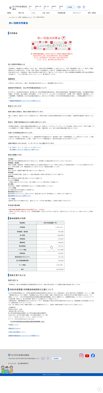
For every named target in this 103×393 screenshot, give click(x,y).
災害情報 (75, 3)
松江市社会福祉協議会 (18, 4)
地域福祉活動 (61, 8)
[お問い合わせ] (85, 3)
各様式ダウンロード (14, 340)
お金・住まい (46, 8)
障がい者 (21, 8)
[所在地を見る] (89, 3)
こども (33, 8)
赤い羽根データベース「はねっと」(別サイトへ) (24, 156)
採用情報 (67, 3)
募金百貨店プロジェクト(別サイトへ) (19, 203)
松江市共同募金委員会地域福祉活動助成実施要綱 (26, 333)
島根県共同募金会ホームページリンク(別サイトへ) (25, 102)
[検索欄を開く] (94, 3)
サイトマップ (12, 377)
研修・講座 (51, 3)
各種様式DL (59, 3)
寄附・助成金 (92, 8)
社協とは (34, 3)
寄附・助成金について (25, 14)
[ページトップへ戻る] (99, 389)
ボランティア (77, 8)
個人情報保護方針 (23, 377)
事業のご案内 (42, 3)
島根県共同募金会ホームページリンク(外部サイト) (23, 347)
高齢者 (9, 8)
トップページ (13, 14)
